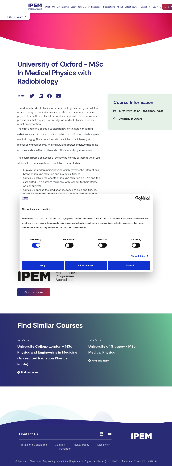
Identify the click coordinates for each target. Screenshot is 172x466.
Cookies (60, 444)
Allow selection (86, 265)
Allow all (129, 265)
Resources (96, 6)
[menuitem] (50, 7)
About (120, 6)
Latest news (131, 6)
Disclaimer (103, 444)
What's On (50, 6)
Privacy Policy (81, 444)
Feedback (65, 448)
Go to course (33, 292)
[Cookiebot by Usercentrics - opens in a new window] (137, 198)
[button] (156, 6)
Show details (138, 256)
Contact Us (28, 434)
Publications (109, 6)
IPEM (9, 16)
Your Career (83, 6)
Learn (73, 6)
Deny (43, 265)
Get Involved (63, 6)
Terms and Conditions (34, 444)
